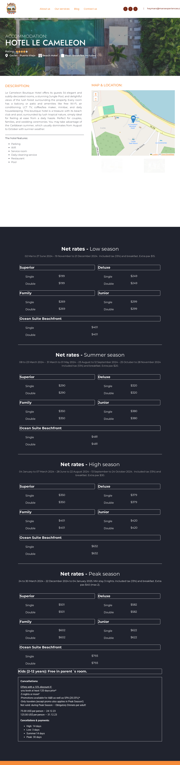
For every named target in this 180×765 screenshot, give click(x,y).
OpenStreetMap (167, 157)
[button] (95, 97)
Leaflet (154, 157)
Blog (76, 9)
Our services (62, 9)
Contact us (90, 9)
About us (45, 9)
